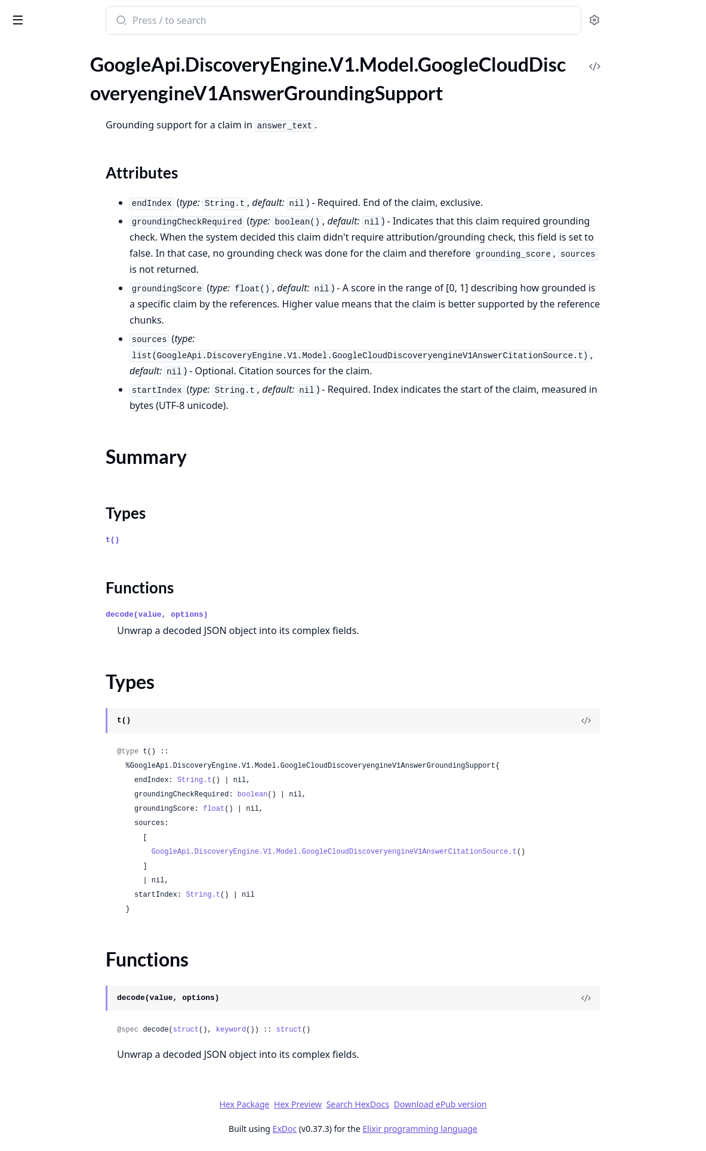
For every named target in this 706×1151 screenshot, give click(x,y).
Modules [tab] (72, 65)
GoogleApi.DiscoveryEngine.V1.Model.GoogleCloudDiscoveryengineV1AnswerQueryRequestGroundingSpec (84, 322)
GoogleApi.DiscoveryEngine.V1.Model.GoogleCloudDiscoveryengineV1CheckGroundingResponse (84, 1080)
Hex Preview (387, 1104)
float (323, 809)
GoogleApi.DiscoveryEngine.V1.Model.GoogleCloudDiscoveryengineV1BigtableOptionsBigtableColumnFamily (84, 1032)
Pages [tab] (21, 65)
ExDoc (374, 1128)
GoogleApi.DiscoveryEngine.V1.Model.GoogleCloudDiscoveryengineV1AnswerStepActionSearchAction (84, 854)
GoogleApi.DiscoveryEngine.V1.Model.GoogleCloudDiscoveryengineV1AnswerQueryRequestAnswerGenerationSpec (84, 210)
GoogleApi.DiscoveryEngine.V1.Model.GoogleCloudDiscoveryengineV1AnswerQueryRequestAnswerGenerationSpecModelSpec (84, 226)
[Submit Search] (229, 21)
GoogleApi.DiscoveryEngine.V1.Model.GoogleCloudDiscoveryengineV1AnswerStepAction (84, 774)
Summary (40, 143)
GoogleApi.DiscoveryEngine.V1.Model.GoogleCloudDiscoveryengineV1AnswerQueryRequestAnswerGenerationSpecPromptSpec (84, 242)
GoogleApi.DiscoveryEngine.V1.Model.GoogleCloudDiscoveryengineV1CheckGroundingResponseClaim (84, 1112)
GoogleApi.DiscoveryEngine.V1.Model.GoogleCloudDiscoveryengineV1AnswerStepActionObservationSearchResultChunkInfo (84, 822)
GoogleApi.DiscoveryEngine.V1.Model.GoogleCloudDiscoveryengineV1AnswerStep (84, 758)
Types (33, 158)
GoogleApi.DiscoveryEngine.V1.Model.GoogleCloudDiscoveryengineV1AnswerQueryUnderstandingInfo (84, 629)
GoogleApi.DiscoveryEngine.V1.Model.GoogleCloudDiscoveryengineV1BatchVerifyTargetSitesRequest (84, 967)
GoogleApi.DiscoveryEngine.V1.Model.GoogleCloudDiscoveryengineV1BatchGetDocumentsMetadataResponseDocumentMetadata (84, 935)
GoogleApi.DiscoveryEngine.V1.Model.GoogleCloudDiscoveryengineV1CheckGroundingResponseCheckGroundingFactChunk (84, 1096)
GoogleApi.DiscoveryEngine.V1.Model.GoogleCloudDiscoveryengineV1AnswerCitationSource (84, 92)
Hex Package (334, 1104)
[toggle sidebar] (163, 19)
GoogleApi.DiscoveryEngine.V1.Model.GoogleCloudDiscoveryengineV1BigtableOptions (84, 999)
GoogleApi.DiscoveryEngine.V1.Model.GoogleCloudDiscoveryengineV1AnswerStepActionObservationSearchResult (84, 806)
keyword (340, 1030)
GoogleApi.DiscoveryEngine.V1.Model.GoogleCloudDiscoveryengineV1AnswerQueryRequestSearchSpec (84, 451)
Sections (38, 129)
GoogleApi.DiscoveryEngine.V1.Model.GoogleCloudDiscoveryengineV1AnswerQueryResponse (84, 612)
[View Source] (656, 721)
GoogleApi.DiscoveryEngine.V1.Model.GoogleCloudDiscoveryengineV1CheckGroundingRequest (84, 1064)
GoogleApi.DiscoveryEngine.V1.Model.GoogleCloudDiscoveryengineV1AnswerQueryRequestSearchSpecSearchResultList (84, 484)
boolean (362, 794)
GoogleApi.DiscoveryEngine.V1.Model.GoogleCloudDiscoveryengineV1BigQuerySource (84, 983)
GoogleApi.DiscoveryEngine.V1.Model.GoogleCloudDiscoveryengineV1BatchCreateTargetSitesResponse (84, 903)
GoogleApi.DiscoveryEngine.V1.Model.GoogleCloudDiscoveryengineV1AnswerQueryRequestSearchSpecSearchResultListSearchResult (84, 500)
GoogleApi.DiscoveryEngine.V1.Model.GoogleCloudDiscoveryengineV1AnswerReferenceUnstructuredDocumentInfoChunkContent (84, 741)
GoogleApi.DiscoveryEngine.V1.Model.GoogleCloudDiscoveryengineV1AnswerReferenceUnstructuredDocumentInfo (84, 725)
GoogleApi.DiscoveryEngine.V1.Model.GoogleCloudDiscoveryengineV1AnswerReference (84, 661)
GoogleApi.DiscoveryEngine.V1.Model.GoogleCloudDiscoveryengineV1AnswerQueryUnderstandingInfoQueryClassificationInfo (84, 645)
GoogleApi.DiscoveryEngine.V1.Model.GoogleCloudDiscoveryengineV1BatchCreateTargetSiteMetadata (84, 870)
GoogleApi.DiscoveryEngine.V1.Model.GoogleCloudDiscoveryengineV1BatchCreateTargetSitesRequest (84, 887)
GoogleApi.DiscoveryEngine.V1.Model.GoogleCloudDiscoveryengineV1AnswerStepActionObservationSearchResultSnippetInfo (84, 838)
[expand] (167, 78)
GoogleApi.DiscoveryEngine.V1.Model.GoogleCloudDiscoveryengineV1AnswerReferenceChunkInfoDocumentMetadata (84, 693)
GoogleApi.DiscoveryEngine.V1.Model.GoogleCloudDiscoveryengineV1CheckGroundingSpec (84, 1128)
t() (222, 540)
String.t (303, 780)
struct (295, 1030)
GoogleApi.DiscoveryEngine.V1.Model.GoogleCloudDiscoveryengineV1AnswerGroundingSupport (84, 108)
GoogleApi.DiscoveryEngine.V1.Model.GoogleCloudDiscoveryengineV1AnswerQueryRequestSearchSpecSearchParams (84, 467)
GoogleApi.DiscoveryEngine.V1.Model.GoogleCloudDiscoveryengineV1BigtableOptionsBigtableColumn (84, 1015)
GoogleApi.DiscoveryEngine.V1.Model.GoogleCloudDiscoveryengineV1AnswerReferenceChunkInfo (84, 677)
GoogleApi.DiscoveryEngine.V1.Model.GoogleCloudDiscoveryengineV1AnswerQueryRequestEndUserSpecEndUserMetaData (84, 274)
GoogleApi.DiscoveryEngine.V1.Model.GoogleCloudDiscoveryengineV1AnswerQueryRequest (84, 193)
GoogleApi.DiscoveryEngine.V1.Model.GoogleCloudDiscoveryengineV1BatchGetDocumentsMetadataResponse (84, 919)
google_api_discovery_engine (77, 21)
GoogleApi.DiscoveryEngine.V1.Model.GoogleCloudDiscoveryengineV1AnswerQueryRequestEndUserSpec (84, 258)
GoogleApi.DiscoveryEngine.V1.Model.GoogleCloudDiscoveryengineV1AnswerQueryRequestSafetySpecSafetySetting (84, 435)
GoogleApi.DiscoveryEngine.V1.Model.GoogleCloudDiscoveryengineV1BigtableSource (84, 1048)
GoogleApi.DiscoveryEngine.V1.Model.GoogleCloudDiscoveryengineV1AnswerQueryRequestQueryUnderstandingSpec (84, 338)
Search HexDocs (447, 1104)
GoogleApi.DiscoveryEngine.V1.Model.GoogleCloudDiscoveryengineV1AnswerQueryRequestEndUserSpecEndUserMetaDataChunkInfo (84, 290)
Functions (41, 172)
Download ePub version (529, 1104)
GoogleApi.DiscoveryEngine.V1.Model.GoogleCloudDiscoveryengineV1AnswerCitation (84, 76)
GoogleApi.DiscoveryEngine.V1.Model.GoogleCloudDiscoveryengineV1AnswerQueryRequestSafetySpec (84, 419)
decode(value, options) (266, 614)
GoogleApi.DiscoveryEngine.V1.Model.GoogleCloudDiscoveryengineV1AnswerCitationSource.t (443, 852)
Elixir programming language (509, 1128)
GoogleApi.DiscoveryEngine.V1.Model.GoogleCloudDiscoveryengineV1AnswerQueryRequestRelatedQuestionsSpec (84, 403)
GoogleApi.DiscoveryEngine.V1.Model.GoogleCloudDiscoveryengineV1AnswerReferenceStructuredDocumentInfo (84, 709)
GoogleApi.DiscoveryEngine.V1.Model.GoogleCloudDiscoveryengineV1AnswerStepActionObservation (84, 790)
